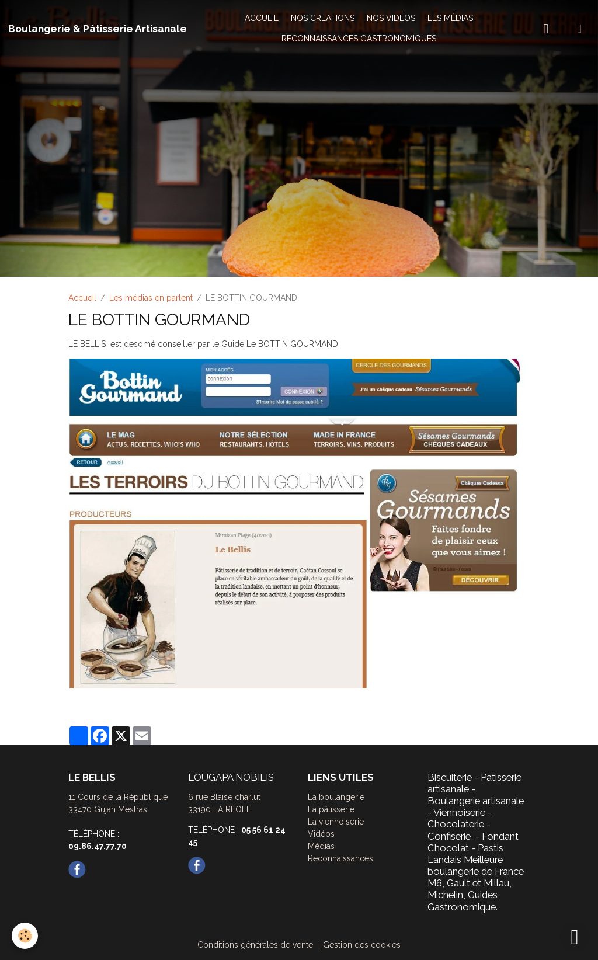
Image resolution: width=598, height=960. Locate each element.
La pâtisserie (331, 809)
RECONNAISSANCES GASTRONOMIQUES (358, 38)
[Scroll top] (574, 936)
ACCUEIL (262, 18)
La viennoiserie (336, 821)
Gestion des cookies (362, 944)
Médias (321, 846)
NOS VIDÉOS (391, 18)
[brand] (97, 28)
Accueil (82, 297)
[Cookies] (25, 936)
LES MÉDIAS (450, 18)
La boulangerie (336, 797)
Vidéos (321, 834)
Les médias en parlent (151, 297)
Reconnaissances (340, 858)
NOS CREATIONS (322, 18)
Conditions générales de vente (255, 944)
